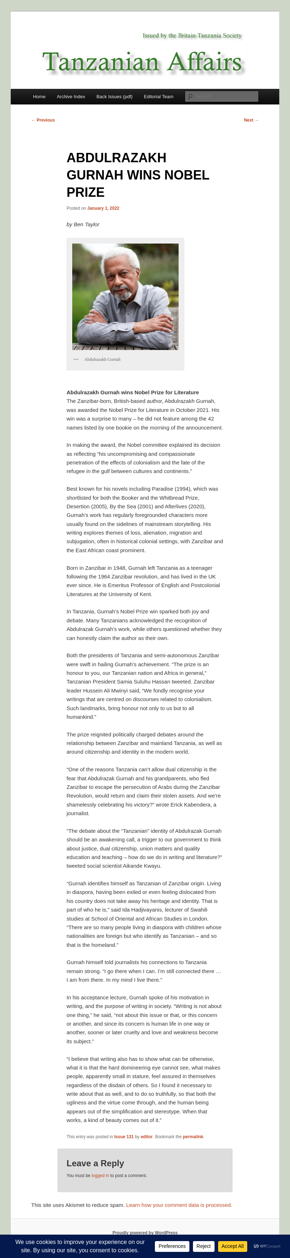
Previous (43, 120)
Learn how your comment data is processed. (179, 1205)
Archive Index (71, 96)
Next (251, 120)
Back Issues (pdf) (114, 96)
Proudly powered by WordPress (145, 1232)
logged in (100, 1175)
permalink (193, 1136)
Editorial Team (158, 96)
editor (146, 1136)
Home (39, 96)
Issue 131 (124, 1136)
